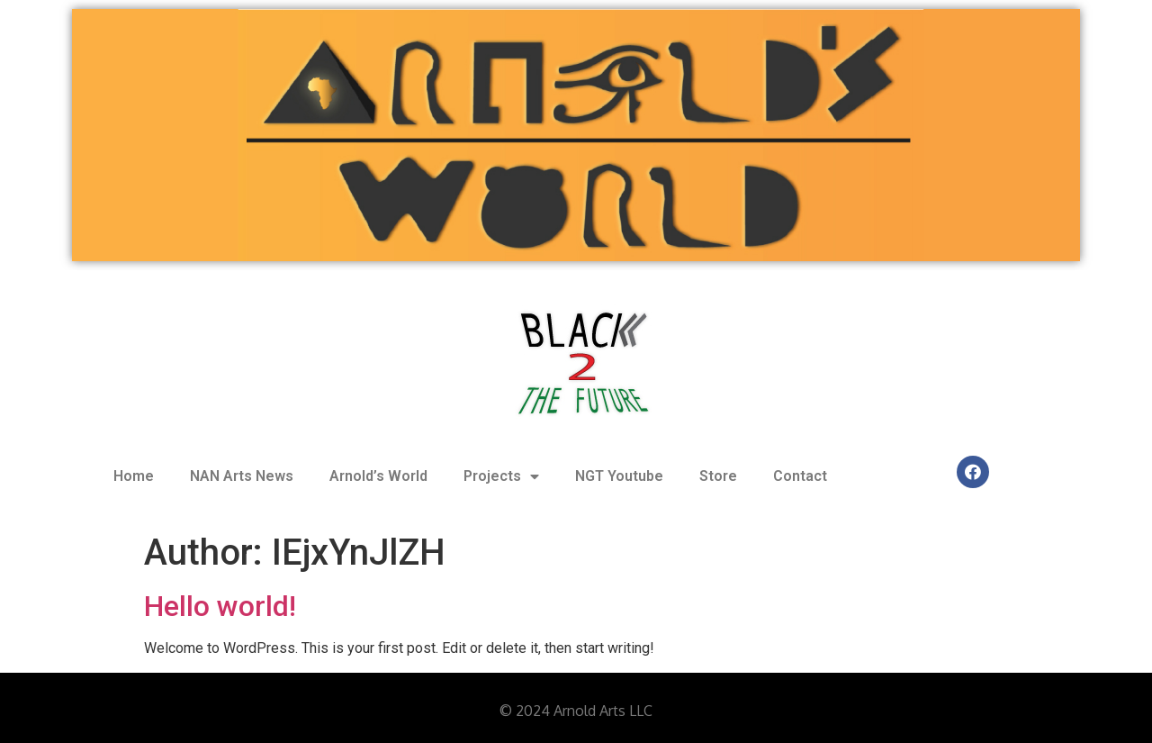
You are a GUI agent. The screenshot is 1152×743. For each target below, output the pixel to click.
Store (718, 476)
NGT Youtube (619, 476)
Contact (800, 476)
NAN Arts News (241, 476)
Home (133, 476)
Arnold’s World (378, 476)
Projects (501, 476)
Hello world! (220, 606)
